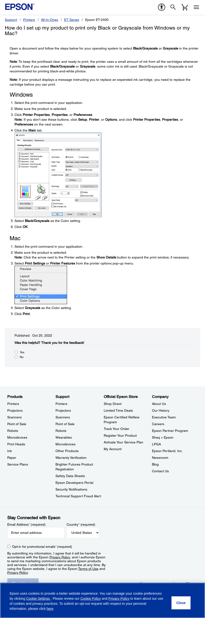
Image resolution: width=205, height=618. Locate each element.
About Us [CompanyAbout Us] (159, 404)
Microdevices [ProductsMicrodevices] (17, 437)
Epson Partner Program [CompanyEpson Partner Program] (170, 431)
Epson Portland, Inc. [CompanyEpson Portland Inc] (167, 451)
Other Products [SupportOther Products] (67, 451)
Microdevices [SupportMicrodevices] (65, 444)
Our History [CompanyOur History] (160, 410)
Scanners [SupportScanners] (62, 417)
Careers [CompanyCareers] (158, 424)
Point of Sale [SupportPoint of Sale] (65, 424)
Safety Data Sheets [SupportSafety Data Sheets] (70, 476)
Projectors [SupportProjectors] (63, 410)
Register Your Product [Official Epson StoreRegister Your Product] (120, 435)
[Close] (181, 602)
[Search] (173, 7)
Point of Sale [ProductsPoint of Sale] (16, 424)
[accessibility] (161, 7)
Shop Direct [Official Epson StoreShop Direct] (113, 404)
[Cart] (185, 7)
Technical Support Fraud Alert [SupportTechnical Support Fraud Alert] (78, 496)
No (22, 357)
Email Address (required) (26, 524)
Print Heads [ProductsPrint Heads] (16, 444)
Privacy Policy (59, 557)
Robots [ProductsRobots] (12, 431)
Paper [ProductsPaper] (11, 458)
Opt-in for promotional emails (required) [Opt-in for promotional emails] (42, 547)
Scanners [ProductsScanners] (14, 417)
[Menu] (196, 7)
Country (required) (81, 524)
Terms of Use (88, 569)
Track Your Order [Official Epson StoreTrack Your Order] (116, 429)
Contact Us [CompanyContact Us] (160, 471)
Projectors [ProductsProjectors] (15, 410)
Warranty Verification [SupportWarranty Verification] (71, 458)
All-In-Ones (49, 20)
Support (11, 20)
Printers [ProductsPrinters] (13, 404)
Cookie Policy (90, 598)
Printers (29, 20)
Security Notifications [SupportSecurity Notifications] (71, 489)
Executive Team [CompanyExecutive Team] (164, 417)
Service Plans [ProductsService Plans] (17, 464)
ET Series (71, 20)
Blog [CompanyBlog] (155, 464)
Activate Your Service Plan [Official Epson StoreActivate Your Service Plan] (123, 442)
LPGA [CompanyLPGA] (156, 444)
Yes (22, 352)
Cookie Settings (38, 598)
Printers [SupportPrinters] (61, 404)
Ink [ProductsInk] (9, 451)
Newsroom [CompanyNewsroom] (160, 458)
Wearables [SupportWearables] (63, 437)
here (50, 609)
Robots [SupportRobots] (60, 431)
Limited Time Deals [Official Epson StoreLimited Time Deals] (118, 410)
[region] (102, 600)
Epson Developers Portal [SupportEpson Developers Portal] (74, 483)
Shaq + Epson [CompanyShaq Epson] (162, 437)
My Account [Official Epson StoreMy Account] (113, 449)
